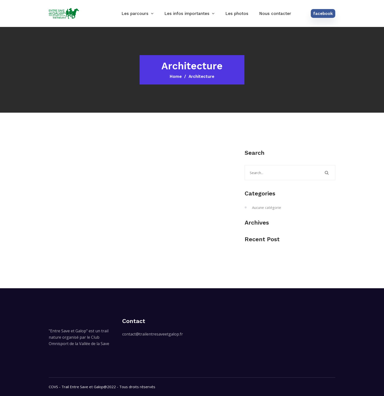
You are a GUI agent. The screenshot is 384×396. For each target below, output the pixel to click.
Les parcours (134, 13)
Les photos (236, 13)
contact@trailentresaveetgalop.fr (152, 334)
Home (176, 76)
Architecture (201, 76)
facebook (323, 13)
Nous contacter (275, 13)
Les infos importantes (186, 13)
